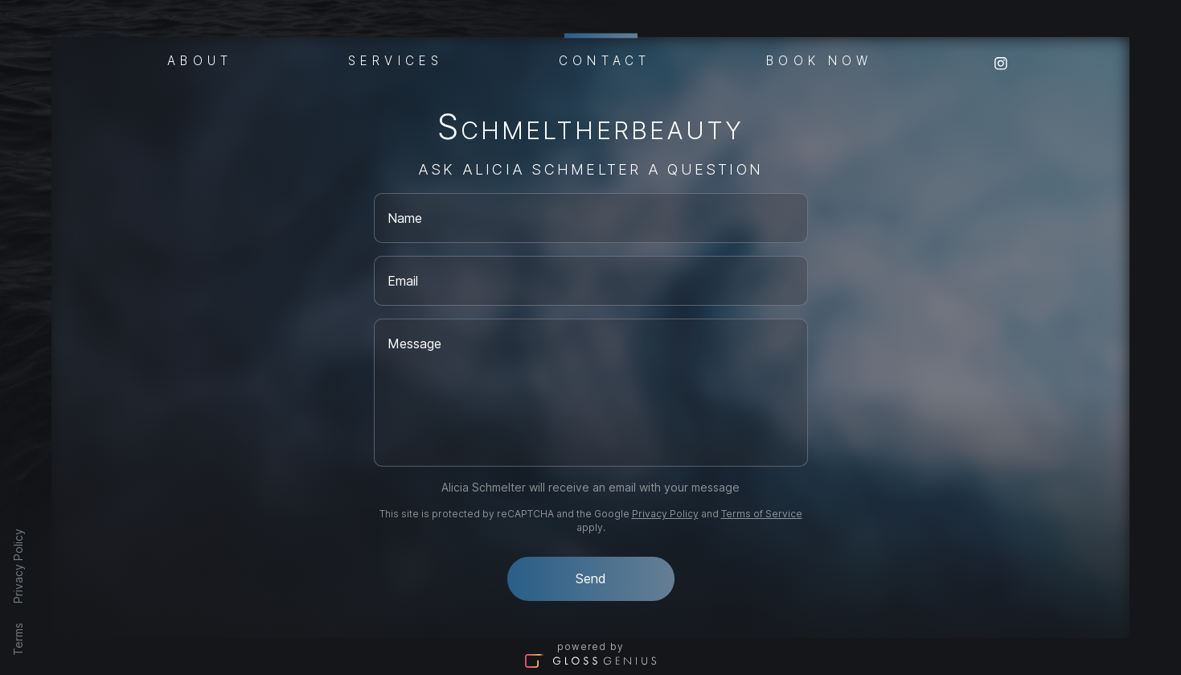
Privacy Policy (18, 566)
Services (395, 59)
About (199, 59)
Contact (604, 58)
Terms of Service (761, 514)
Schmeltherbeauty (590, 130)
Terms (18, 639)
